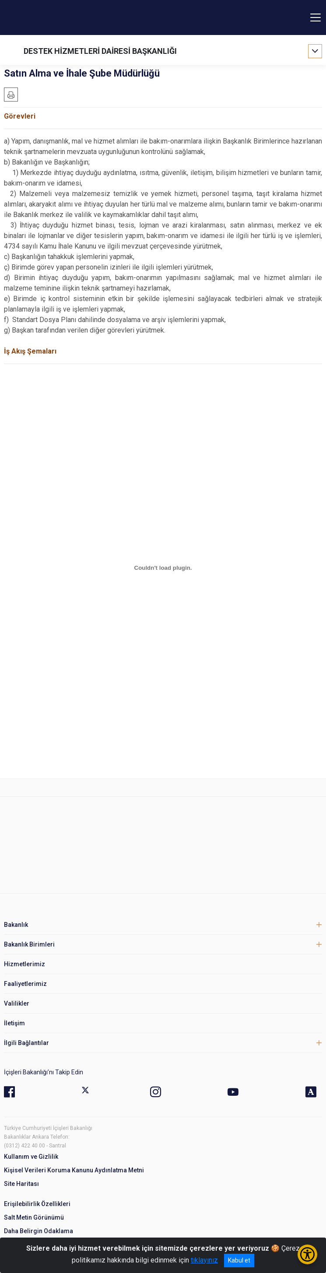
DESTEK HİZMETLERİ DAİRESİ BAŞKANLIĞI (100, 51)
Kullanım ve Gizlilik (31, 1156)
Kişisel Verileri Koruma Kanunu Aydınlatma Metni (74, 1170)
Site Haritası (21, 1183)
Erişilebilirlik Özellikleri (37, 1203)
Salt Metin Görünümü (34, 1217)
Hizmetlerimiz (24, 964)
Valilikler (16, 1003)
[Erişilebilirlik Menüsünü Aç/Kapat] (307, 1254)
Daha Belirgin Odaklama (38, 1230)
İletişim (14, 1023)
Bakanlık (16, 924)
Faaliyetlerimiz (25, 983)
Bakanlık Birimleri (29, 944)
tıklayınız (204, 1260)
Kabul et (239, 1260)
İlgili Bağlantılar (26, 1042)
